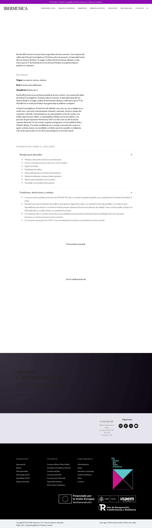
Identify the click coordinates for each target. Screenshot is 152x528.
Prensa (80, 478)
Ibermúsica (82, 8)
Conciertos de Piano (53, 471)
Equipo (80, 468)
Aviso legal (103, 523)
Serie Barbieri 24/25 (23, 478)
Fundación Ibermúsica (85, 475)
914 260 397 (107, 421)
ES (147, 8)
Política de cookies (130, 523)
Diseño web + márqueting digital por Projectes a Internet (34, 525)
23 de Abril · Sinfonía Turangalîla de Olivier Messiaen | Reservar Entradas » (76, 2)
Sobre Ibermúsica (83, 464)
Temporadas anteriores (54, 482)
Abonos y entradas (67, 8)
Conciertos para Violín (54, 475)
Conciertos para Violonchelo (56, 478)
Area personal (126, 8)
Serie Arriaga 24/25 (23, 475)
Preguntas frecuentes (22, 482)
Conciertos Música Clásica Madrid (58, 464)
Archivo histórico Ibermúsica (56, 485)
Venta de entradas (22, 471)
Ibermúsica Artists (97, 8)
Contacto (140, 8)
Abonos (18, 468)
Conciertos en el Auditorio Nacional (58, 468)
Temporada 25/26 (48, 8)
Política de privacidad (115, 523)
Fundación (112, 8)
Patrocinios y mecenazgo (86, 471)
